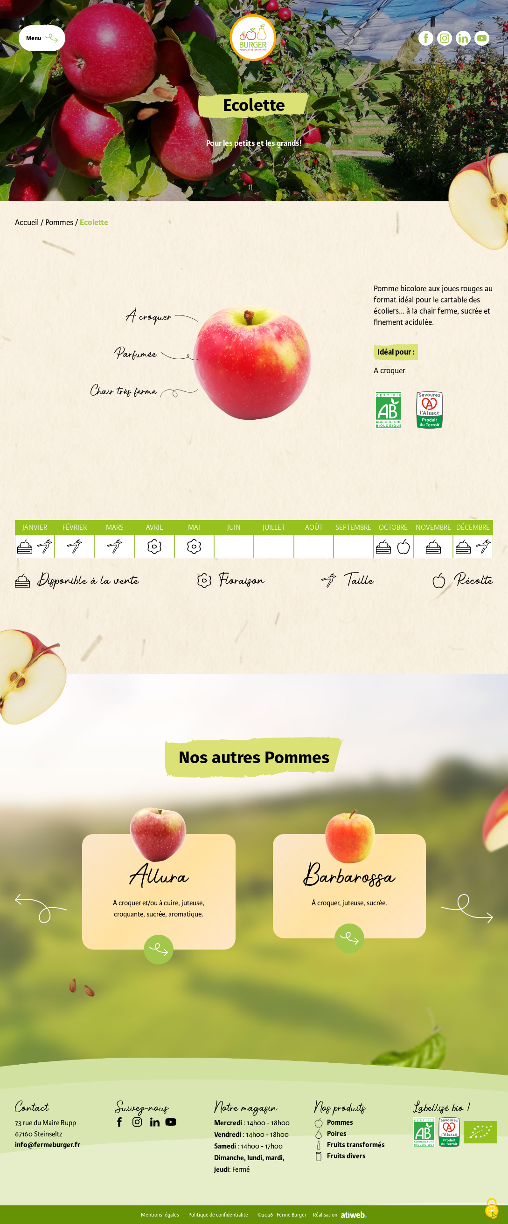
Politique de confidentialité (218, 1214)
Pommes (59, 222)
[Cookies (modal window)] (491, 1208)
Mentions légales (160, 1214)
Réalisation (340, 1214)
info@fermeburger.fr (47, 1145)
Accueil (27, 222)
